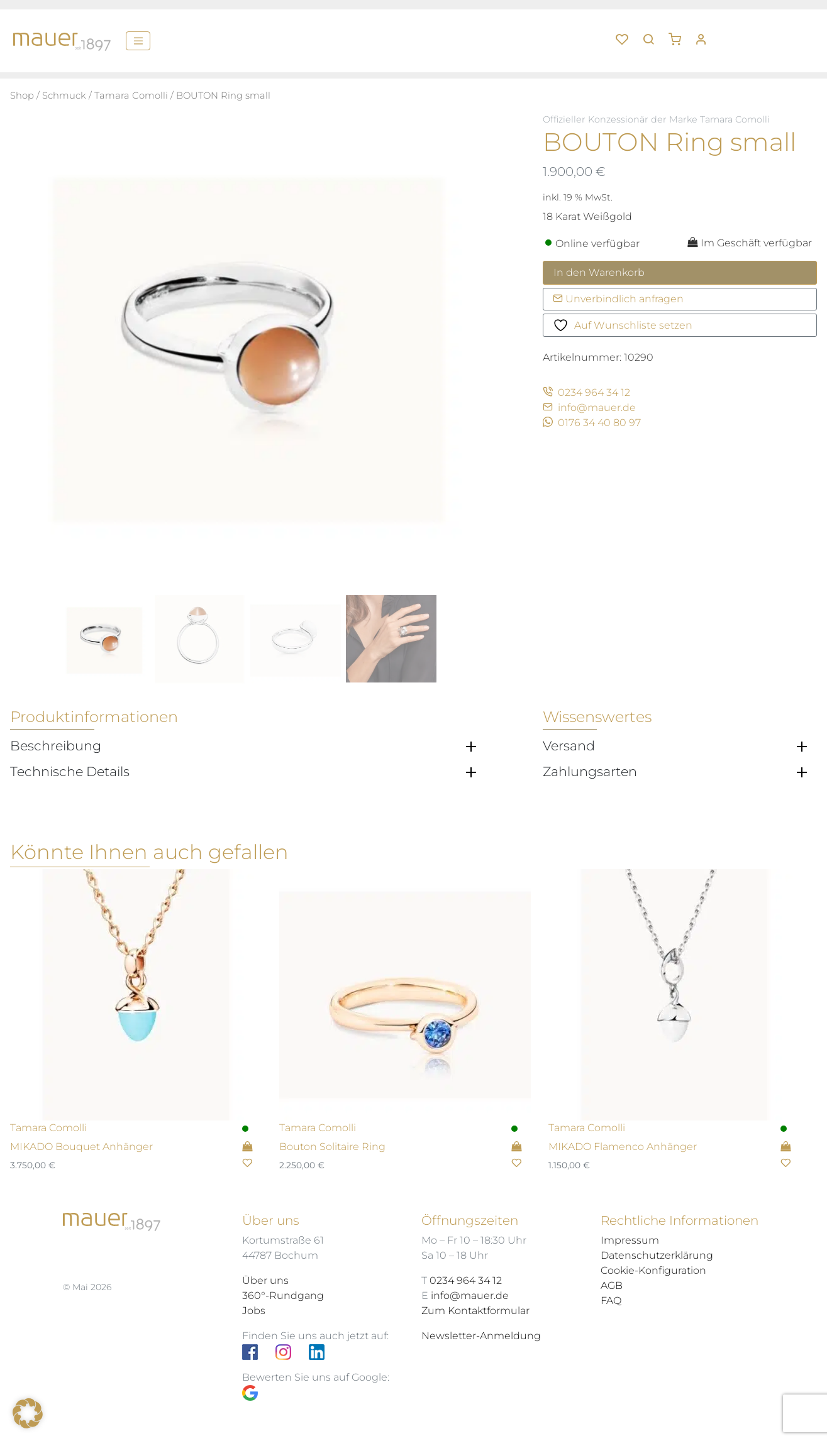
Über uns (265, 1280)
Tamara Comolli (131, 95)
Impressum (630, 1240)
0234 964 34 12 (586, 392)
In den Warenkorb (599, 272)
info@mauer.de (589, 408)
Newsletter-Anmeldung (481, 1336)
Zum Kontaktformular (475, 1311)
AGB (612, 1285)
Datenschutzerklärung (657, 1255)
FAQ (611, 1301)
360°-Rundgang (283, 1295)
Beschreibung (55, 745)
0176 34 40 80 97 (592, 423)
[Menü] (138, 40)
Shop (22, 95)
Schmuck (64, 95)
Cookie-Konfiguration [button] (653, 1270)
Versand (569, 745)
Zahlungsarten (590, 771)
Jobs (253, 1311)
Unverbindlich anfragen (618, 299)
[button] (679, 34)
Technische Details (70, 771)
